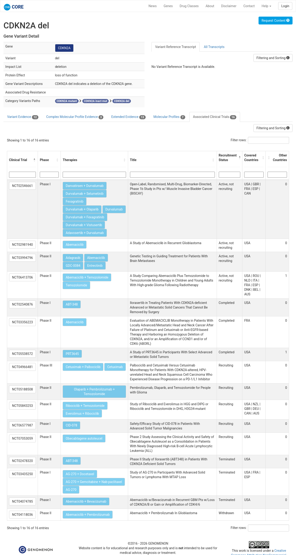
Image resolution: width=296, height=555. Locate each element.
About (210, 6)
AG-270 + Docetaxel (80, 474)
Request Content (276, 20)
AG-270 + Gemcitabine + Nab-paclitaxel (94, 482)
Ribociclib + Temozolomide (85, 406)
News (152, 6)
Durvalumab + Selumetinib (84, 193)
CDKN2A (64, 48)
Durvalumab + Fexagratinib (85, 217)
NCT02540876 (22, 304)
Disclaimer (228, 6)
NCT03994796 (22, 258)
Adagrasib (73, 258)
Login (285, 6)
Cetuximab (115, 367)
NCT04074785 (22, 501)
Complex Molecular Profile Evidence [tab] (74, 117)
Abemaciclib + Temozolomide (87, 277)
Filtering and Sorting (273, 58)
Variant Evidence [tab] (22, 117)
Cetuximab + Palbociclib (83, 367)
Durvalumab (114, 209)
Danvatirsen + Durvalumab (85, 186)
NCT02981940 (22, 244)
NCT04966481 (22, 367)
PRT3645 (72, 354)
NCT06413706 (22, 277)
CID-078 (71, 425)
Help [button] (266, 6)
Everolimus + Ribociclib (82, 413)
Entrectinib (95, 265)
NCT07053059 (22, 438)
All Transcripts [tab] (214, 47)
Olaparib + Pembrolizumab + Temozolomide (94, 391)
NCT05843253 (22, 406)
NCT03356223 (22, 322)
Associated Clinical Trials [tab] (214, 117)
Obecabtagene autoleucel (84, 438)
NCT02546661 (22, 186)
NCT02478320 (22, 461)
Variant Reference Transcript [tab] (175, 47)
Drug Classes (189, 6)
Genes (168, 6)
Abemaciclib (74, 244)
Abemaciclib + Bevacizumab (86, 501)
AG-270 (71, 490)
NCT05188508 (22, 389)
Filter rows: (239, 140)
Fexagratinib (74, 201)
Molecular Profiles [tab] (169, 117)
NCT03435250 (22, 474)
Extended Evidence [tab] (128, 117)
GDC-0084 (73, 265)
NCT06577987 (22, 425)
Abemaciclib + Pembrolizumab (88, 514)
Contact (249, 6)
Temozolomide (76, 285)
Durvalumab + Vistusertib (84, 225)
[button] (34, 160)
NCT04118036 (22, 514)
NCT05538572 (22, 354)
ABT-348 (72, 304)
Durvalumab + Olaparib (82, 209)
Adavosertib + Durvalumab (85, 233)
